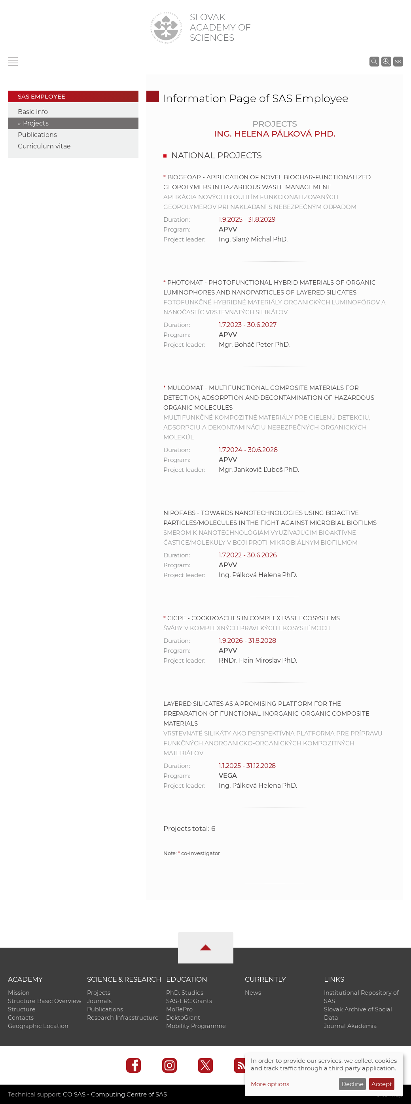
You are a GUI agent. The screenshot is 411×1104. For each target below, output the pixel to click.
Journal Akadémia (350, 1026)
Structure (22, 1009)
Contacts (21, 1017)
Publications (37, 135)
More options (270, 1084)
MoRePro (179, 1009)
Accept (381, 1084)
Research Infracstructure (123, 1017)
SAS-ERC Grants (189, 1001)
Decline (352, 1084)
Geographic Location (38, 1026)
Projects (36, 123)
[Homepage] (166, 28)
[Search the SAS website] (374, 61)
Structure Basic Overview (44, 1001)
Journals (99, 1001)
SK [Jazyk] (398, 61)
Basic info (33, 112)
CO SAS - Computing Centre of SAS (115, 1094)
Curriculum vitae (44, 146)
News (253, 992)
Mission (19, 992)
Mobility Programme (196, 1026)
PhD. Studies (184, 992)
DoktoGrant (183, 1017)
